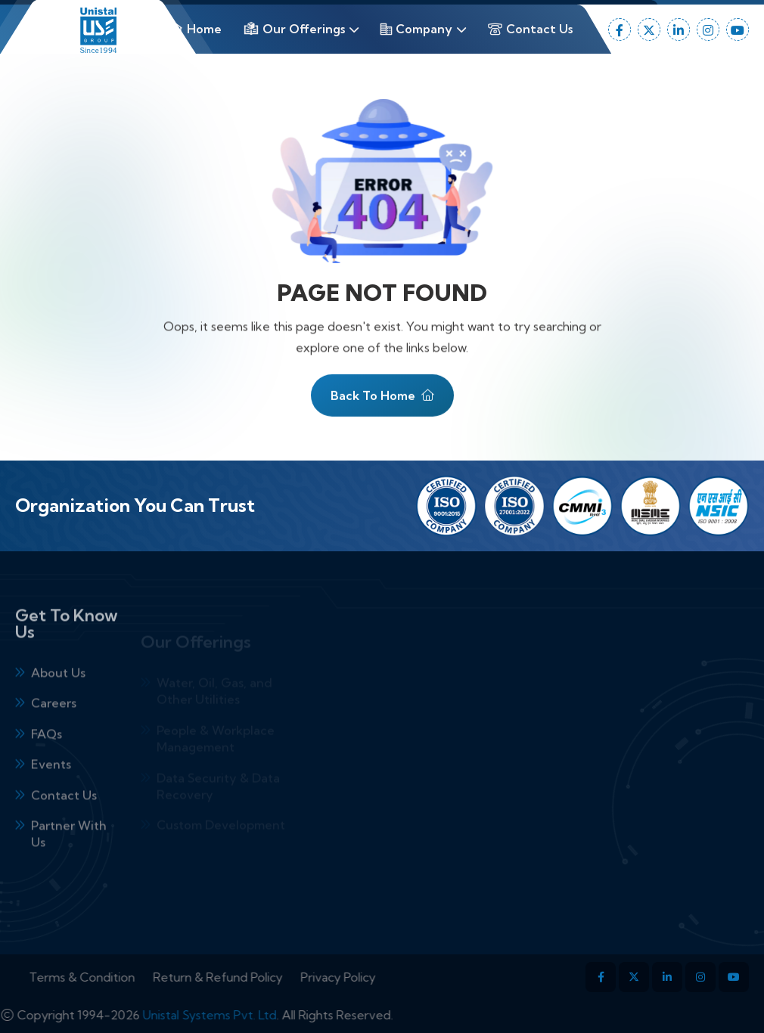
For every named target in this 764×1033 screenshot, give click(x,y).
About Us (58, 697)
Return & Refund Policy (242, 977)
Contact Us (530, 29)
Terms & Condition (107, 977)
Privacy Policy (362, 977)
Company (416, 28)
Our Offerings (294, 28)
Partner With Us (69, 858)
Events (51, 788)
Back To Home (382, 402)
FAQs (46, 758)
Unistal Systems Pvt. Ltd (185, 1014)
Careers (53, 728)
